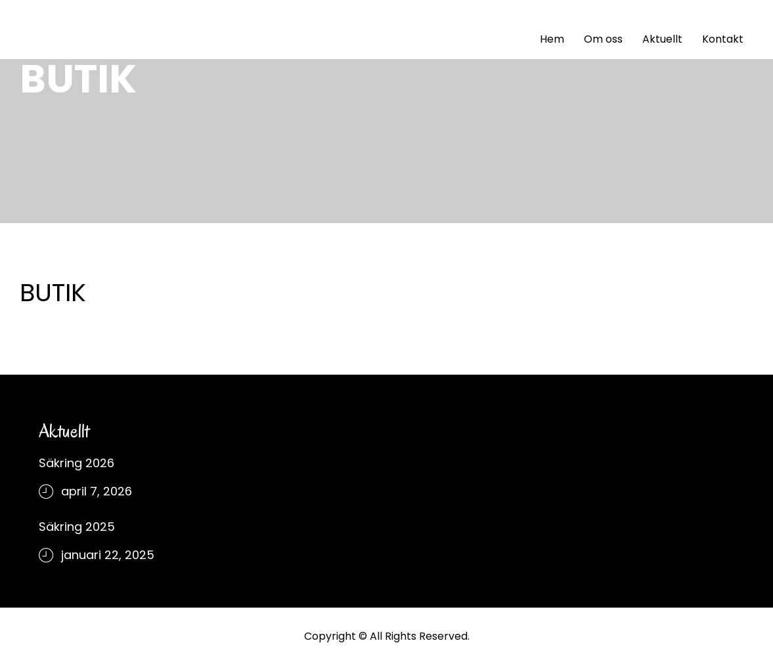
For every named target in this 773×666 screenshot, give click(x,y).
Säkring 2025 (77, 526)
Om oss (603, 39)
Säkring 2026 (76, 463)
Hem (552, 39)
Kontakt (722, 39)
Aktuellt (662, 39)
